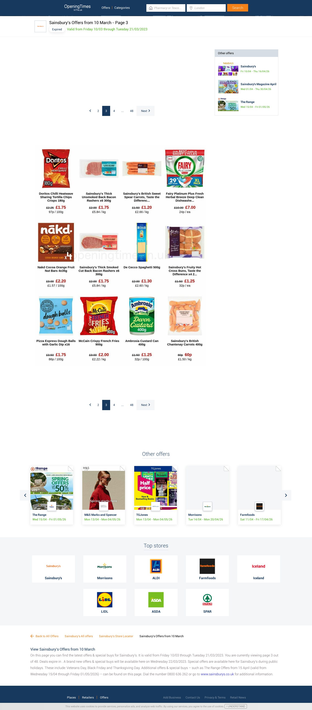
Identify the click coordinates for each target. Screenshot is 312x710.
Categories (122, 8)
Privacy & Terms (215, 697)
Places (71, 697)
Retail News (238, 697)
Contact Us (193, 697)
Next (145, 111)
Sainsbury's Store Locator (116, 636)
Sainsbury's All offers (79, 636)
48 (131, 111)
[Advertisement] (89, 75)
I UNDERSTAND (235, 706)
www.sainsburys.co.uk (217, 674)
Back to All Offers (44, 636)
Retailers (88, 697)
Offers (106, 8)
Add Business (172, 697)
